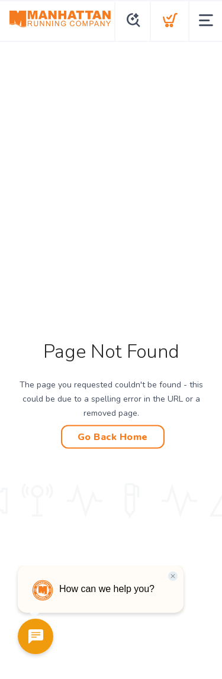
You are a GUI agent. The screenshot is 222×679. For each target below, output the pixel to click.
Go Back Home (113, 437)
